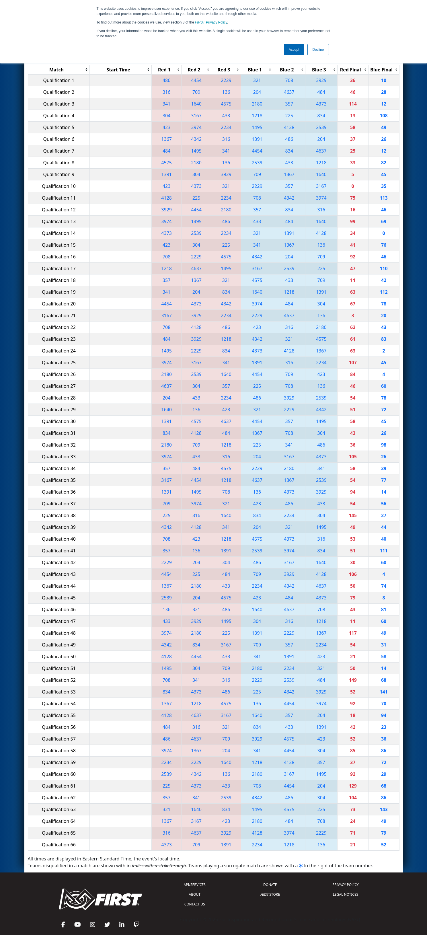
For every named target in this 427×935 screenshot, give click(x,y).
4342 (196, 139)
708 (289, 80)
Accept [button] (294, 50)
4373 (321, 104)
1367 (166, 139)
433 (226, 115)
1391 (257, 139)
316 (166, 92)
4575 (226, 104)
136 (226, 92)
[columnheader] (59, 69)
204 (257, 92)
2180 (257, 104)
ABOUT (194, 894)
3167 (196, 115)
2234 (226, 127)
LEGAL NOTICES (345, 894)
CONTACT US (194, 904)
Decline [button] (318, 50)
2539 (321, 127)
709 (196, 92)
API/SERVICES (195, 884)
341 (166, 104)
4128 (289, 127)
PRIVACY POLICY (345, 884)
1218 (257, 115)
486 (166, 80)
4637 (289, 92)
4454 (196, 80)
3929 (321, 80)
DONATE (270, 884)
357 (289, 104)
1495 (257, 127)
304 (166, 115)
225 (289, 115)
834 (321, 115)
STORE (270, 894)
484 (321, 92)
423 (166, 127)
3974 (196, 127)
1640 (196, 104)
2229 (226, 80)
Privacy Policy (211, 22)
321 (257, 80)
